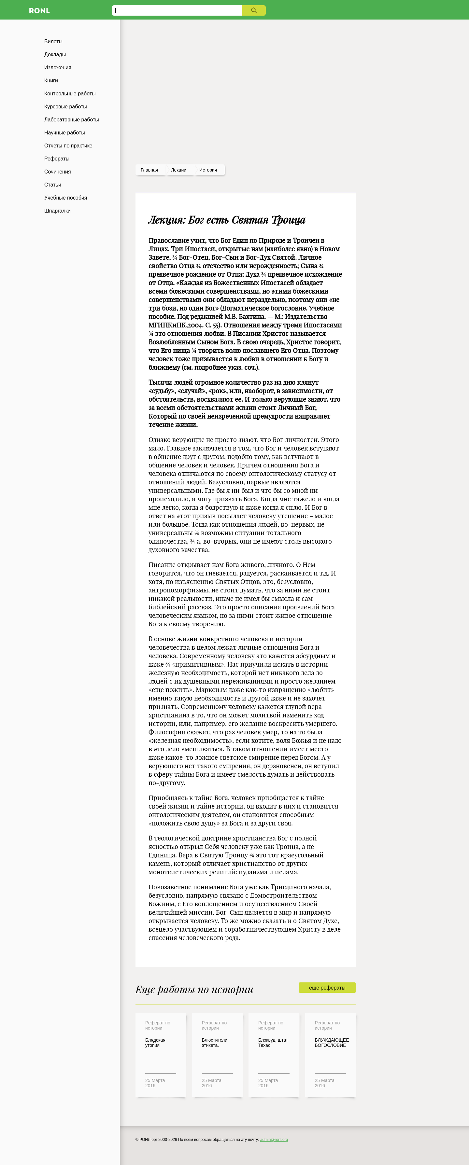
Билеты (53, 41)
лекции (178, 170)
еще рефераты (327, 988)
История (208, 170)
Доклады (55, 54)
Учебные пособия (65, 198)
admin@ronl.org (274, 1139)
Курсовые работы (65, 106)
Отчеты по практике (68, 145)
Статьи (52, 184)
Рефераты (56, 158)
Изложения (57, 67)
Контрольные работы (70, 93)
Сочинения (57, 171)
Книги (51, 80)
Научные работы (64, 132)
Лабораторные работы (71, 119)
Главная (149, 170)
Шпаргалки (57, 211)
